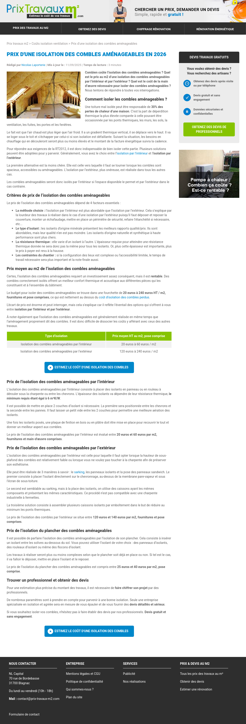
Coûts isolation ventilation (50, 43)
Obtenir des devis (192, 681)
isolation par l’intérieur (132, 153)
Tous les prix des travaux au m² (201, 673)
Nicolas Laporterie (33, 65)
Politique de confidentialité (84, 681)
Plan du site (74, 697)
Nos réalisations (134, 681)
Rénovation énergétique (215, 29)
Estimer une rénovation (196, 689)
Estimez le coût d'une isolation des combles (91, 367)
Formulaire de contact (24, 714)
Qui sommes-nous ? (79, 689)
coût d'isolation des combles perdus (124, 297)
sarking (79, 472)
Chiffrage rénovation (154, 29)
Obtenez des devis (92, 29)
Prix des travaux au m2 (31, 28)
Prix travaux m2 (17, 43)
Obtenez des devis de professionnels (209, 129)
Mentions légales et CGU (83, 673)
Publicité (129, 673)
